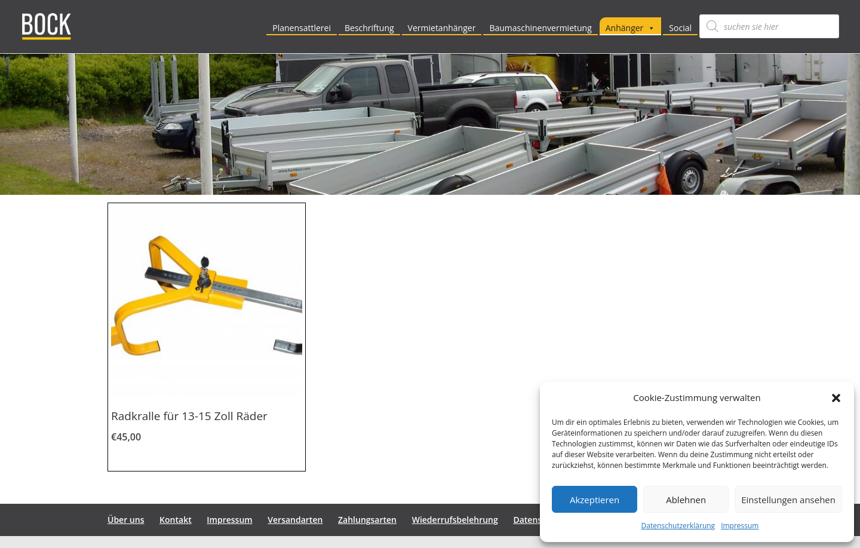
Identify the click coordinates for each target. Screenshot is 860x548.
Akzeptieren (594, 500)
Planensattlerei (301, 27)
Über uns (126, 519)
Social (680, 27)
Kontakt (175, 519)
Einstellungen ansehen (788, 500)
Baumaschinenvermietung (540, 27)
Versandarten (295, 519)
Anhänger (631, 27)
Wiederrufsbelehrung (455, 519)
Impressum (739, 526)
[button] (836, 398)
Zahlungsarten (367, 519)
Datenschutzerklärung (678, 526)
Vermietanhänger (442, 27)
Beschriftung (369, 27)
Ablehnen (686, 500)
